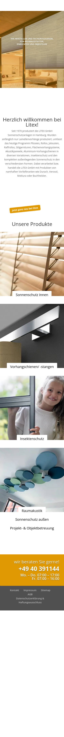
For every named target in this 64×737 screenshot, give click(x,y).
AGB (30, 594)
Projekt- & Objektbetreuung (32, 528)
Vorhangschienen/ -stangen (32, 366)
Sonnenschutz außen (32, 519)
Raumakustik (32, 510)
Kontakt (14, 590)
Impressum (29, 590)
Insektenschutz (32, 438)
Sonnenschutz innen (32, 294)
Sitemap (45, 590)
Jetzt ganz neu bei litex (25, 209)
